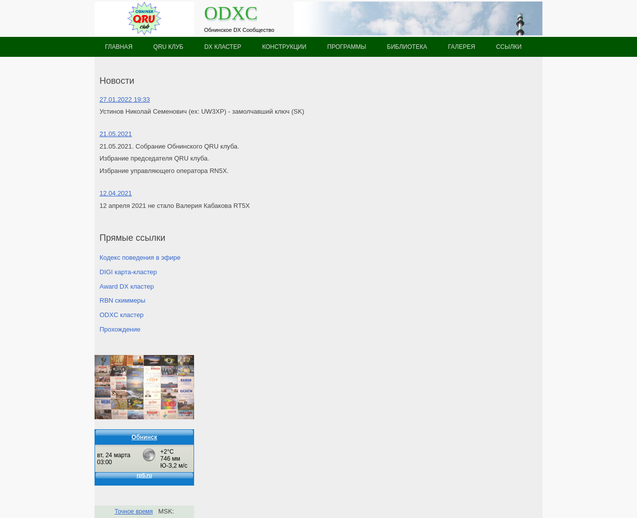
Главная (118, 46)
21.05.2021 (116, 134)
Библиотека (407, 46)
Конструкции (284, 46)
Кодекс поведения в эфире (140, 257)
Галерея (461, 46)
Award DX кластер (127, 286)
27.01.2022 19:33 (125, 99)
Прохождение (120, 329)
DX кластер (222, 46)
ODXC (231, 12)
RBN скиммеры (122, 300)
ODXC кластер (122, 315)
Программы (346, 46)
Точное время (133, 511)
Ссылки (509, 46)
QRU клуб (168, 46)
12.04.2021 (116, 193)
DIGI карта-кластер (128, 272)
